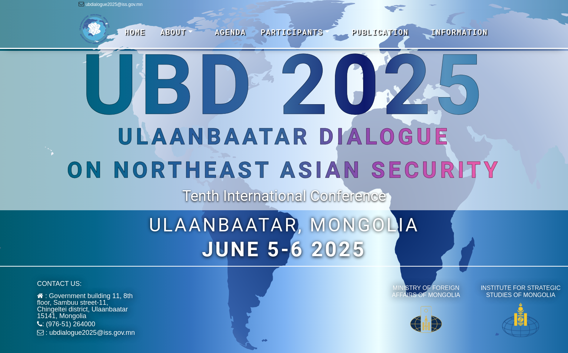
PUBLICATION (380, 32)
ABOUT (173, 32)
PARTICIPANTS (292, 32)
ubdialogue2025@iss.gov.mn (114, 4)
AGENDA (230, 32)
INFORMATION (459, 32)
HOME (135, 32)
